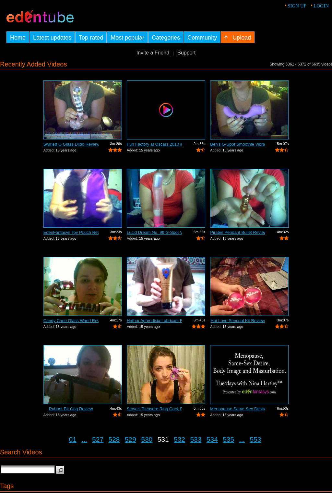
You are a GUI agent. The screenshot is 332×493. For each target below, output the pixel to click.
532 (179, 439)
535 (228, 439)
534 (212, 439)
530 (146, 439)
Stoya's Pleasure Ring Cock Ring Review (154, 408)
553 (255, 439)
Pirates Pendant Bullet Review (237, 232)
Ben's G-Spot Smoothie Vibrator (237, 144)
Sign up (297, 5)
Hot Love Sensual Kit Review (238, 320)
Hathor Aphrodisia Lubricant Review (154, 320)
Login (321, 5)
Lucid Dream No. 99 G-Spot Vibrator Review (154, 232)
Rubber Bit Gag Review (71, 408)
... (84, 439)
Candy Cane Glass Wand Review (71, 320)
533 (195, 439)
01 (73, 439)
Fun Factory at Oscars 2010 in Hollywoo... (154, 144)
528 (114, 439)
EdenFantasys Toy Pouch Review (71, 232)
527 (97, 439)
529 (130, 439)
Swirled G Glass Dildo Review (71, 144)
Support (186, 52)
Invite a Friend (152, 52)
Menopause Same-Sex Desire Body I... (237, 408)
